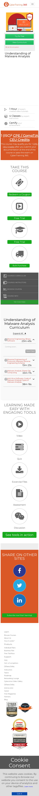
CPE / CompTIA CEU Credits (24, 138)
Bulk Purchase (19, 265)
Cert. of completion (11, 663)
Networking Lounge (11, 678)
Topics (6, 673)
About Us (7, 638)
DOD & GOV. (8, 688)
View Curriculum (19, 42)
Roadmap (7, 675)
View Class (30, 351)
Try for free (19, 36)
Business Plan (9, 651)
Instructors (8, 670)
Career (6, 691)
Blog (6, 700)
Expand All (19, 333)
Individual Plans (9, 648)
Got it (19, 794)
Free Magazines (10, 694)
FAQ (5, 660)
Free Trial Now (9, 653)
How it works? (9, 641)
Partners (7, 697)
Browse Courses (10, 635)
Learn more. (28, 786)
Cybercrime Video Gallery (13, 681)
